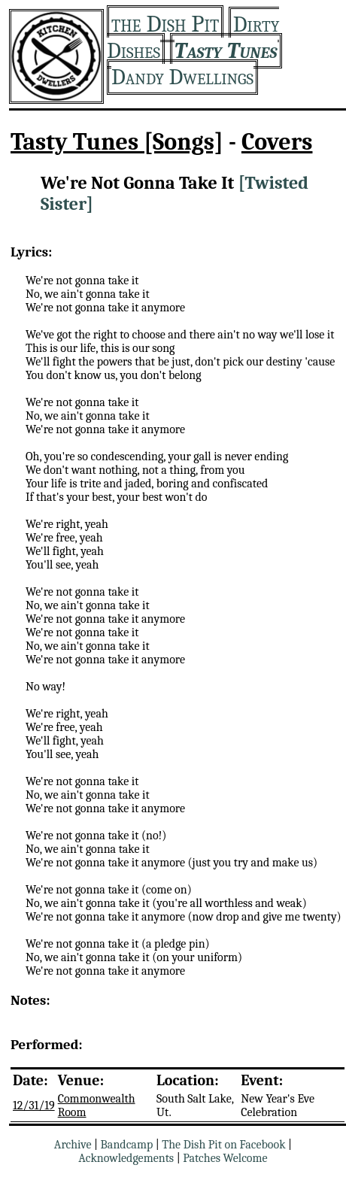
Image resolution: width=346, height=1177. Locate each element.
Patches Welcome (225, 1158)
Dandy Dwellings (182, 77)
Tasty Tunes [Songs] (117, 142)
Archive (73, 1144)
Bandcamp (127, 1144)
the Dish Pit (165, 24)
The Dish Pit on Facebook (223, 1144)
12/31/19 (34, 1105)
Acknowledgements (126, 1158)
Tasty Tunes (226, 51)
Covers (277, 142)
